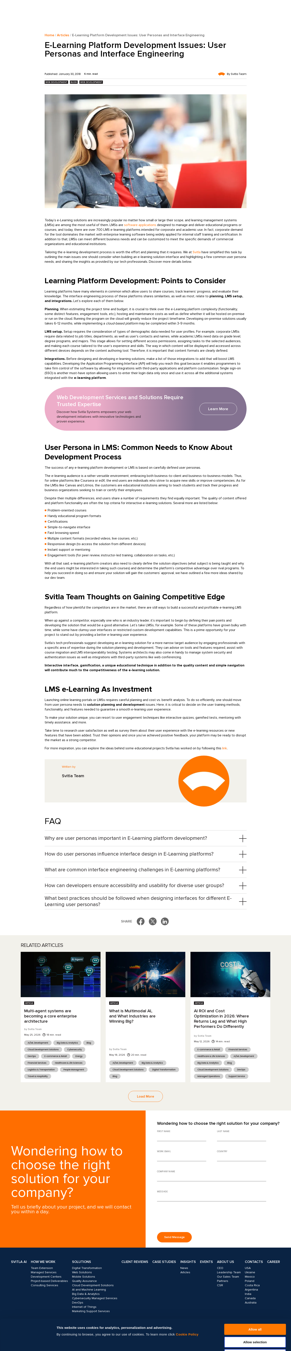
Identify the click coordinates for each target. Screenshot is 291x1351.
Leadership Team (229, 1272)
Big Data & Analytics (67, 1042)
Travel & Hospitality (38, 1076)
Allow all (255, 1298)
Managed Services (44, 1272)
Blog (74, 82)
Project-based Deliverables (49, 1281)
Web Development (56, 82)
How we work (43, 1262)
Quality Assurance (84, 1281)
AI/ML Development (38, 1042)
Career (273, 1262)
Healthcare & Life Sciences (68, 1063)
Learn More (218, 409)
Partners (222, 1281)
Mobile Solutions (83, 1276)
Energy (79, 1056)
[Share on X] (153, 921)
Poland (249, 1281)
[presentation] (190, 1218)
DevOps (32, 1056)
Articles (63, 35)
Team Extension (42, 1268)
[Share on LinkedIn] (165, 921)
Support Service (236, 1076)
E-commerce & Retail (55, 1056)
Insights (188, 1262)
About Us (225, 1262)
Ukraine (250, 1272)
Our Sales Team (228, 1276)
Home (49, 35)
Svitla (197, 252)
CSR (220, 1285)
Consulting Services (44, 1285)
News (184, 1268)
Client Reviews (134, 1262)
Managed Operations (208, 1076)
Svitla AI (19, 1262)
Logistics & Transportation (41, 1069)
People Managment (73, 1069)
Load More (145, 1096)
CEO (220, 1268)
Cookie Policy (187, 1303)
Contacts (254, 1262)
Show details (232, 1342)
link (224, 748)
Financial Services (37, 1063)
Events (206, 1262)
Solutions (81, 1262)
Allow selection (255, 1311)
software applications (140, 225)
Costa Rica (252, 1285)
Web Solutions (82, 1272)
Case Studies (164, 1262)
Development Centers (46, 1276)
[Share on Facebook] (140, 921)
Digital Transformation (164, 1069)
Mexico (250, 1276)
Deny (255, 1323)
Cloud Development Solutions (43, 1049)
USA (248, 1268)
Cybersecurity (74, 1049)
